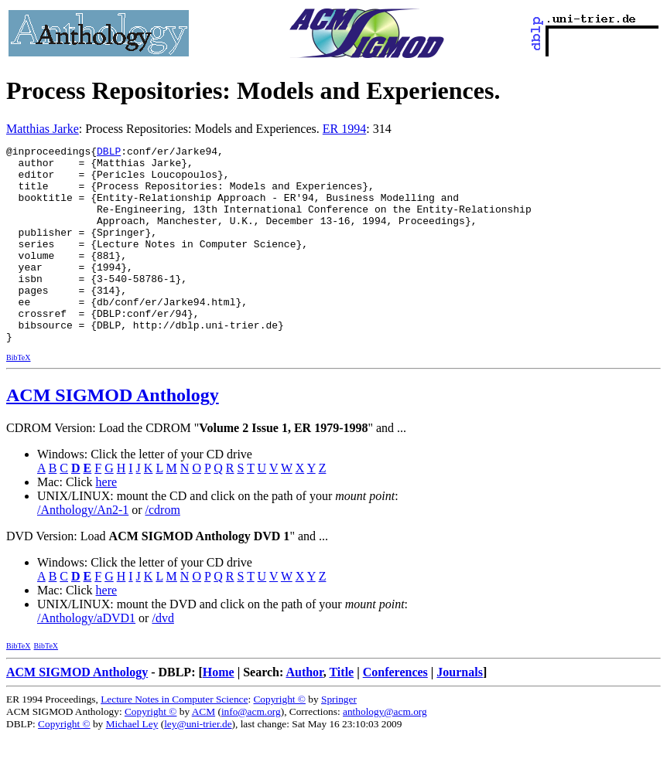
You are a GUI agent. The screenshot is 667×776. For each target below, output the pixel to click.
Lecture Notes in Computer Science (174, 738)
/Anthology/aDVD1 (86, 657)
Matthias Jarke (42, 128)
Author (304, 711)
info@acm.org (251, 751)
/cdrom (162, 549)
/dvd (162, 657)
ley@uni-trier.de (197, 763)
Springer (339, 738)
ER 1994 (344, 128)
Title (341, 711)
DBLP (109, 153)
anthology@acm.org (385, 751)
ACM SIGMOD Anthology (112, 434)
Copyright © (279, 738)
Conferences (395, 711)
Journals (459, 711)
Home (218, 711)
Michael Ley (132, 763)
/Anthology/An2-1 (82, 549)
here (107, 521)
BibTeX (18, 397)
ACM (203, 751)
